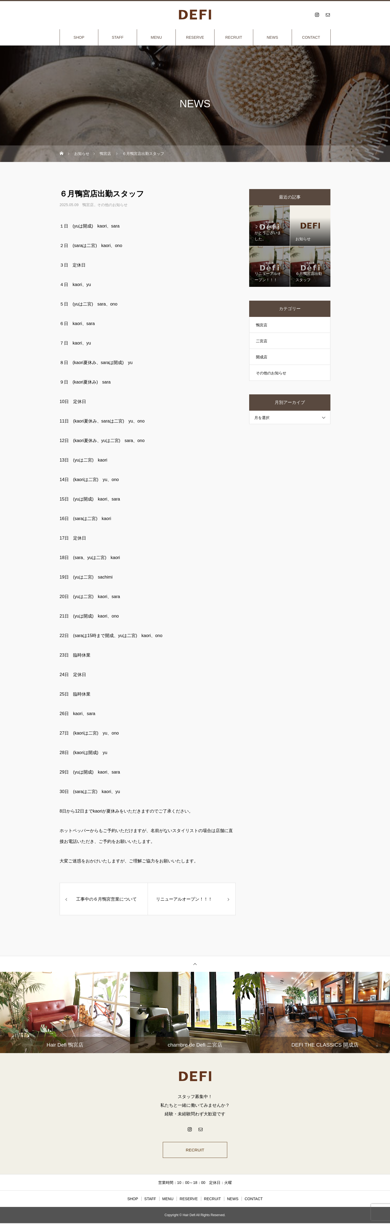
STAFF (117, 37)
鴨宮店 (88, 205)
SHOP (79, 37)
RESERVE (195, 37)
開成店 (261, 357)
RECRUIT (233, 37)
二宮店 (261, 341)
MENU (156, 37)
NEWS (272, 37)
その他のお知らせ (112, 205)
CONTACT (311, 37)
